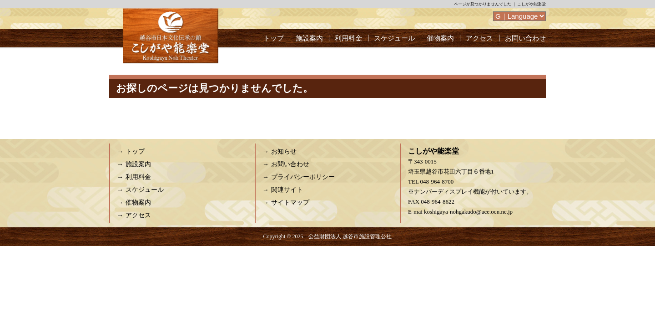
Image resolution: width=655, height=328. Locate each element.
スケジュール (394, 38)
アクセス (479, 38)
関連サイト (287, 189)
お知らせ (284, 151)
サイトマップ (290, 202)
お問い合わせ (525, 38)
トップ (273, 38)
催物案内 (440, 38)
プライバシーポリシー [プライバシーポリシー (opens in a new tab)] (303, 177)
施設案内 (309, 38)
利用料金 (348, 38)
